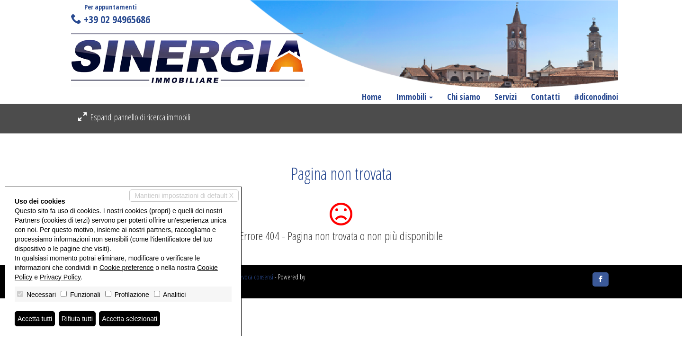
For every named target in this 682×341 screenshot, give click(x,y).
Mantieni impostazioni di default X (184, 195)
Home (372, 96)
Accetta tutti (35, 319)
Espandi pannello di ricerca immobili (134, 117)
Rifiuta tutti (77, 319)
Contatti (545, 96)
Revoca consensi (255, 276)
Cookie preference (126, 267)
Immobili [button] (414, 96)
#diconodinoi (596, 96)
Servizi (505, 96)
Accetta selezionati (129, 319)
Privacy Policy (60, 277)
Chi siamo (463, 96)
